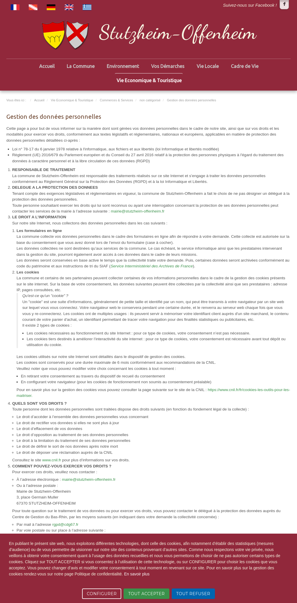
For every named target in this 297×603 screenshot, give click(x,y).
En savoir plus (137, 574)
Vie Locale (208, 66)
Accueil (47, 66)
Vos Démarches (167, 66)
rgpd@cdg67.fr (65, 524)
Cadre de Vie (244, 66)
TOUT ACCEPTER (146, 593)
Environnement (123, 66)
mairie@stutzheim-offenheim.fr (137, 211)
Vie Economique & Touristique (149, 80)
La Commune (81, 66)
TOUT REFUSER (193, 593)
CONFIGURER (102, 593)
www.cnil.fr (51, 460)
